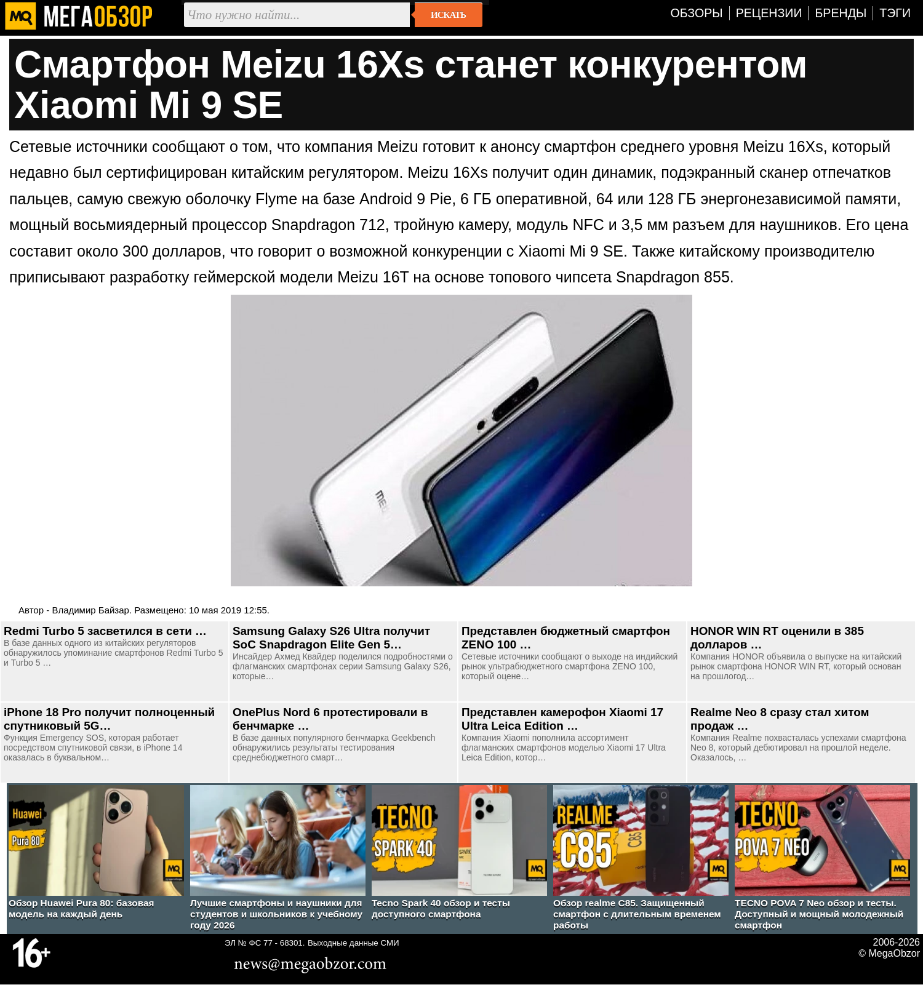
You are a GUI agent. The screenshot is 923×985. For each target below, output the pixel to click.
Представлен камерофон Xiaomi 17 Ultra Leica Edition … (562, 719)
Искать (448, 15)
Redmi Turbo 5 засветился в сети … (105, 630)
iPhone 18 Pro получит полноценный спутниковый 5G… (109, 719)
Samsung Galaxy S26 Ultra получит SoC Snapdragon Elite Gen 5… (331, 637)
